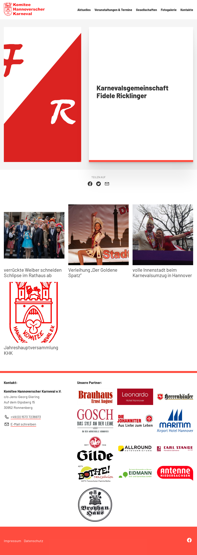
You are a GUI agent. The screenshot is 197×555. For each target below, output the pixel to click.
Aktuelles (84, 10)
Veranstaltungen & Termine (113, 10)
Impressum (12, 541)
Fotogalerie (169, 10)
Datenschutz (33, 541)
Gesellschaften (146, 10)
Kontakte (186, 10)
